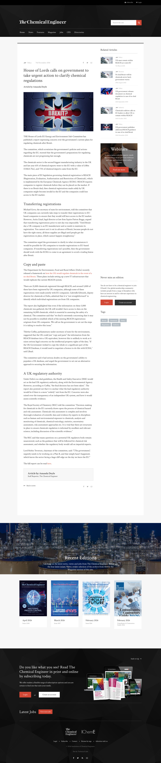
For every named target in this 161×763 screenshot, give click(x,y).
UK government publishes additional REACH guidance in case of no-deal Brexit (125, 129)
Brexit (104, 320)
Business (121, 71)
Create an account (125, 302)
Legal (55, 741)
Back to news (31, 485)
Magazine (50, 32)
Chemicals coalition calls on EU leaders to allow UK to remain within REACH (125, 112)
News (30, 32)
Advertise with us (102, 741)
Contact (74, 741)
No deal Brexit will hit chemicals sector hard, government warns (123, 77)
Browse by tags (86, 741)
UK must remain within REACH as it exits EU (124, 61)
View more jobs (46, 711)
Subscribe (129, 2)
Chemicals (113, 320)
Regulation (105, 324)
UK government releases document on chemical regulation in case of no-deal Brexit (125, 95)
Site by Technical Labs (80, 751)
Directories (75, 32)
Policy (29, 62)
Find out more (119, 169)
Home (21, 32)
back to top (135, 658)
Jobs (58, 32)
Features (39, 32)
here (49, 463)
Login (139, 2)
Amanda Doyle (47, 473)
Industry (121, 107)
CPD (65, 32)
